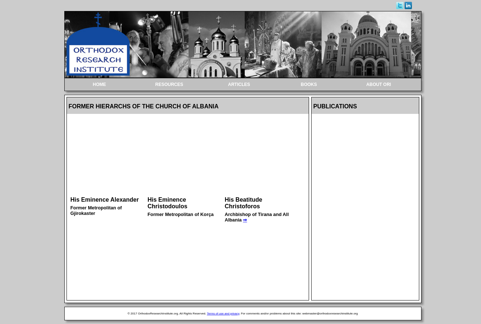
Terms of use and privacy (223, 313)
